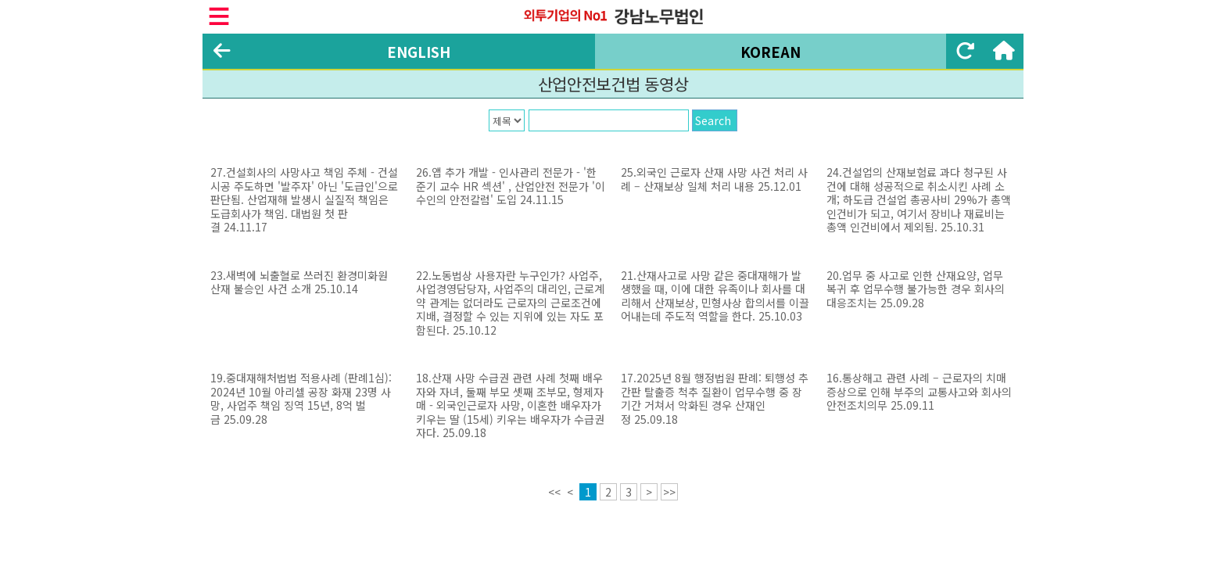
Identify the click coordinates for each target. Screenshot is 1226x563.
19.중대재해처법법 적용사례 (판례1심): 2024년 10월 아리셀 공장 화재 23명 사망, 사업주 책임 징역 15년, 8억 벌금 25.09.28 (301, 398)
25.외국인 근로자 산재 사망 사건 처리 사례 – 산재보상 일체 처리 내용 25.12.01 (714, 179)
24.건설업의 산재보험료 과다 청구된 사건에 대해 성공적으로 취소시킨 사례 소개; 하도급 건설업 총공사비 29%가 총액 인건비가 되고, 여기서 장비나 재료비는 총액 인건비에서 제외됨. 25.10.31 (918, 199)
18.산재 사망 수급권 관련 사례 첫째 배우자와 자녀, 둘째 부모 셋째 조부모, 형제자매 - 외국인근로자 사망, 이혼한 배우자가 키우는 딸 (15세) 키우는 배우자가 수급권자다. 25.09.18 (510, 405)
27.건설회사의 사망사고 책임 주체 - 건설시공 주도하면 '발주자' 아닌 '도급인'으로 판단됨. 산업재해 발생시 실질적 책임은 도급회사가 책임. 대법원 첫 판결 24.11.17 (304, 199)
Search (713, 120)
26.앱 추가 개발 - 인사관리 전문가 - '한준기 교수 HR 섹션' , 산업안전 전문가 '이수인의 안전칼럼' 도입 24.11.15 (510, 185)
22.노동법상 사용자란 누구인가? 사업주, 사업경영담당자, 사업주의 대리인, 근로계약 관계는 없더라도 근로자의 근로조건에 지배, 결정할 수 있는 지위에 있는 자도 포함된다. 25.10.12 (510, 302)
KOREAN (770, 52)
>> (669, 492)
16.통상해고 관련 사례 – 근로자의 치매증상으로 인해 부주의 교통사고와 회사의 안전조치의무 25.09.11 (919, 391)
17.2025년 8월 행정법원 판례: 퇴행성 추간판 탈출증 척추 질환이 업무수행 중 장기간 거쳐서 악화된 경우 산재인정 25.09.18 (714, 398)
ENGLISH (418, 52)
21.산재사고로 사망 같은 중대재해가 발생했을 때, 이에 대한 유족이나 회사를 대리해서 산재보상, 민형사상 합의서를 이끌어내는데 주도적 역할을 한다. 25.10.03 (715, 296)
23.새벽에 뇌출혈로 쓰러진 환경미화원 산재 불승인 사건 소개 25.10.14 (299, 282)
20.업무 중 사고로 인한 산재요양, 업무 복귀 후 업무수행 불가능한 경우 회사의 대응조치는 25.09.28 (915, 288)
